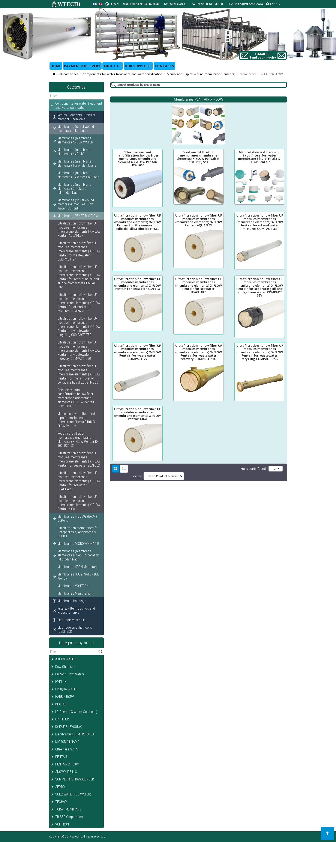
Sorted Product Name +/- (164, 476)
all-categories (69, 74)
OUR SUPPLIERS (138, 66)
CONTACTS (164, 66)
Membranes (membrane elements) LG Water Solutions (78, 175)
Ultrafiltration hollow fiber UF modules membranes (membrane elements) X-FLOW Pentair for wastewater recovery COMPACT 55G (78, 350)
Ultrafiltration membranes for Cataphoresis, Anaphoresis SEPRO (78, 532)
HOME (56, 66)
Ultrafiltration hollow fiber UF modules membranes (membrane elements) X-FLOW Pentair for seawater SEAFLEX (78, 459)
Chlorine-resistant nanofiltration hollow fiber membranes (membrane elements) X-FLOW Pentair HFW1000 (75, 398)
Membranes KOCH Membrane (78, 567)
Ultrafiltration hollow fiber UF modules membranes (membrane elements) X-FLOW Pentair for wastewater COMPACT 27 (78, 251)
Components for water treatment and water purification (123, 74)
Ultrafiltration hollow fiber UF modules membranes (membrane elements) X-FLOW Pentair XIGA (78, 503)
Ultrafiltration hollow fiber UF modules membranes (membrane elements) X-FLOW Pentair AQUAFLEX (78, 229)
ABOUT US (113, 66)
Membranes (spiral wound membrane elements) (201, 74)
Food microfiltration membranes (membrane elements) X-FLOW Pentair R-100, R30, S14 (77, 439)
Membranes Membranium (75, 593)
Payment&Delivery (82, 66)
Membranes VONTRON (72, 586)
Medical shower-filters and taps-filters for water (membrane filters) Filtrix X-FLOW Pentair (76, 420)
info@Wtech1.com (249, 4)
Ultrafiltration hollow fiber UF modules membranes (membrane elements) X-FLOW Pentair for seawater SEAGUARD (78, 481)
